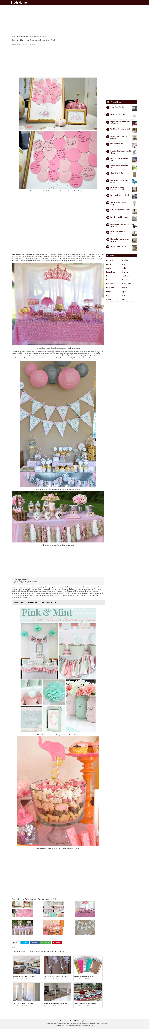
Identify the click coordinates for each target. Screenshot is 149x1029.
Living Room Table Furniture (120, 210)
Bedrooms (109, 264)
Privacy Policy (69, 1021)
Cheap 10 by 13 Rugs (117, 173)
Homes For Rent (111, 284)
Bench (124, 264)
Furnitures (125, 276)
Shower (108, 299)
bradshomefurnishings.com (20, 587)
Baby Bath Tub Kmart (117, 114)
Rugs (123, 296)
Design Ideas (110, 272)
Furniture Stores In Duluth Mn (120, 195)
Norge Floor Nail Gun (117, 107)
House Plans (110, 288)
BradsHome (21, 2)
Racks (108, 296)
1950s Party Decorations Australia (85, 1003)
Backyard (109, 260)
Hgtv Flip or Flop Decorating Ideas (24, 976)
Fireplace (125, 272)
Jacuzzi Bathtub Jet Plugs (118, 246)
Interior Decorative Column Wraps (24, 1003)
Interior (124, 288)
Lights (124, 292)
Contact (87, 1021)
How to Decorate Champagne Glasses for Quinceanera (61, 976)
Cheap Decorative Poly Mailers (84, 976)
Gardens (109, 280)
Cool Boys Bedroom (116, 144)
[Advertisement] (74, 21)
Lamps (108, 292)
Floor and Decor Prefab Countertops (55, 1003)
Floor (108, 276)
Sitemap (62, 1021)
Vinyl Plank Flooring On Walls (120, 129)
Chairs (124, 268)
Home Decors (16, 44)
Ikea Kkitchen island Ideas (119, 217)
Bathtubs (125, 260)
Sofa (123, 299)
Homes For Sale (127, 284)
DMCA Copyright (79, 1021)
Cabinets (109, 268)
